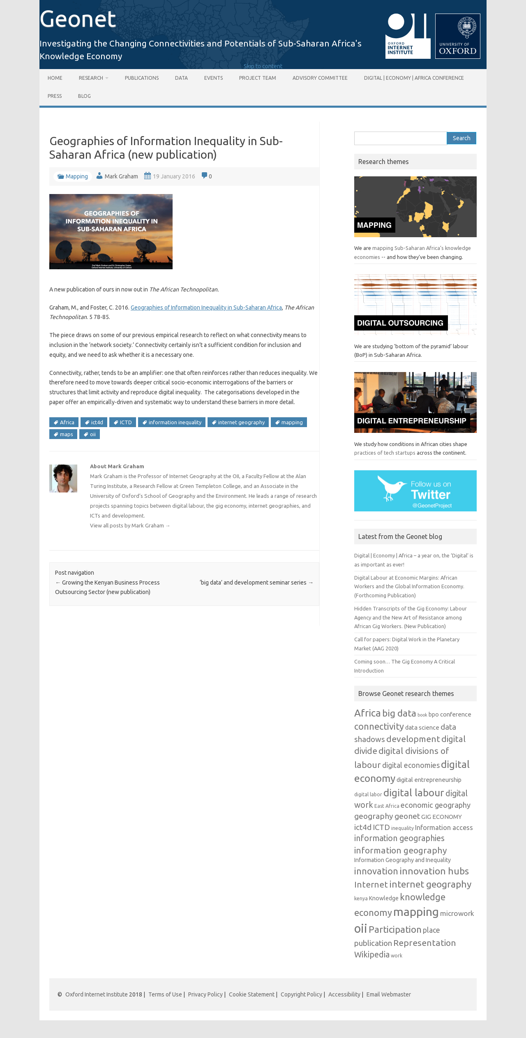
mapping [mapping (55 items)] (416, 911)
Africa (67, 422)
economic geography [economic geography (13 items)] (436, 805)
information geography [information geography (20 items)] (400, 850)
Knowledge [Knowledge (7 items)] (384, 898)
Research (91, 78)
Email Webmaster (389, 994)
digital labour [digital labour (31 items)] (413, 792)
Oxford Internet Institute (96, 994)
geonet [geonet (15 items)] (407, 816)
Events (213, 78)
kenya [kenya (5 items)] (361, 898)
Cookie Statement (252, 994)
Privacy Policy (205, 994)
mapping (292, 422)
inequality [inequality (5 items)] (402, 828)
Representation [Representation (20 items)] (424, 943)
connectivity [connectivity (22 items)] (379, 726)
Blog (84, 96)
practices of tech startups (384, 452)
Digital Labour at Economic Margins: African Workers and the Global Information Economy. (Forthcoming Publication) (409, 586)
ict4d (97, 422)
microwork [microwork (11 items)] (457, 913)
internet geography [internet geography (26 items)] (430, 884)
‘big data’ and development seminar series (257, 582)
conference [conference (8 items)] (455, 714)
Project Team (257, 78)
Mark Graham (121, 176)
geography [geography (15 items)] (373, 816)
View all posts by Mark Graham (130, 525)
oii (93, 434)
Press (55, 96)
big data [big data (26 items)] (399, 713)
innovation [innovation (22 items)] (376, 871)
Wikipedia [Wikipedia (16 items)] (372, 954)
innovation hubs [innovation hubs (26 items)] (434, 871)
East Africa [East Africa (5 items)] (386, 806)
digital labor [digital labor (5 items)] (368, 794)
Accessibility (344, 994)
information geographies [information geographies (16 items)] (399, 838)
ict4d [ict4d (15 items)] (362, 827)
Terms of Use (165, 994)
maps (66, 434)
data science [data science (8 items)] (422, 727)
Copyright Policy (301, 994)
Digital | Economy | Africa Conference (414, 78)
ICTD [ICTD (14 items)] (381, 827)
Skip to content (263, 66)
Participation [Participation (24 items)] (395, 929)
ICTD (126, 422)
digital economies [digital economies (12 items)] (411, 765)
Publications (142, 78)
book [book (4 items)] (422, 714)
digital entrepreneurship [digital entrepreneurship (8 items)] (429, 779)
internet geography (241, 422)
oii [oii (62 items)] (360, 928)
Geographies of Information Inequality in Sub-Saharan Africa (206, 307)
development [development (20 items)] (413, 739)
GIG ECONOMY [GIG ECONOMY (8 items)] (441, 816)
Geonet (77, 18)
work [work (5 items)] (396, 955)
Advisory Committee (320, 78)
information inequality (175, 422)
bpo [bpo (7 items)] (434, 714)
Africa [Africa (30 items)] (367, 713)
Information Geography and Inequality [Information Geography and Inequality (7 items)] (402, 860)
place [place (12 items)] (431, 930)
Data (181, 78)
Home (55, 78)
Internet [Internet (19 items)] (371, 884)
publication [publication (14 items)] (373, 943)
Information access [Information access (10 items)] (444, 827)
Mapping (77, 176)
